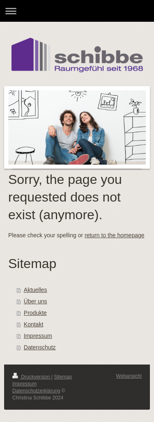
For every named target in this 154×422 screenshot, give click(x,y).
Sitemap (63, 377)
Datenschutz (40, 347)
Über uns (35, 301)
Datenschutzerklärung (36, 391)
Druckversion (31, 377)
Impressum (38, 336)
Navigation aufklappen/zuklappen (77, 11)
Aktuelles (35, 290)
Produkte (35, 313)
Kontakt (33, 324)
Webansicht (129, 376)
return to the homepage (115, 235)
